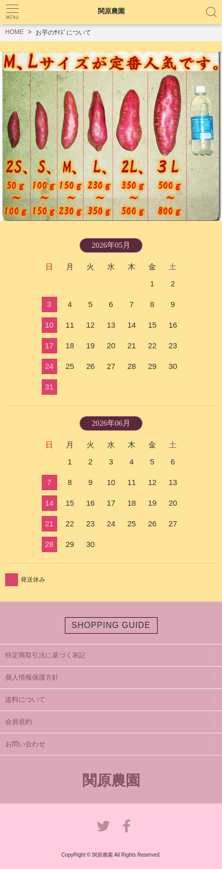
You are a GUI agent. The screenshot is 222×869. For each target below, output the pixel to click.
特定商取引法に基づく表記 (45, 655)
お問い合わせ (25, 744)
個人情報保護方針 (32, 677)
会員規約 (18, 722)
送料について (25, 699)
